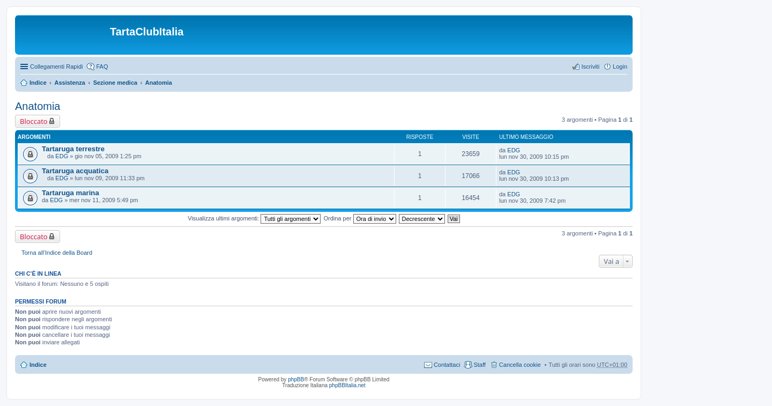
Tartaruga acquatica (75, 171)
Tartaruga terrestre (73, 149)
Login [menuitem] (620, 66)
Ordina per (359, 218)
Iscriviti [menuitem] (590, 66)
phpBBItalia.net (347, 385)
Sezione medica (115, 82)
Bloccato (34, 121)
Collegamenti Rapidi (56, 66)
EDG (61, 156)
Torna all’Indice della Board (56, 252)
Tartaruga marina (70, 193)
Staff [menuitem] (479, 364)
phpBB (296, 379)
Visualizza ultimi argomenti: (254, 218)
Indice (38, 82)
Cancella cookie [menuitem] (520, 364)
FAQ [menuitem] (102, 66)
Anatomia (158, 82)
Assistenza (69, 82)
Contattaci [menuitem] (447, 364)
